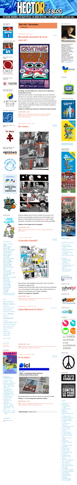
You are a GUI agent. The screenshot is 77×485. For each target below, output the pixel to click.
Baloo (63, 410)
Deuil (43, 346)
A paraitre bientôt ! (28, 240)
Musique (5, 284)
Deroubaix (36, 114)
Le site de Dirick (66, 433)
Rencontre (6, 264)
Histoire (49, 403)
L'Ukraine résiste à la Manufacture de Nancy (68, 267)
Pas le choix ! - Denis (10, 410)
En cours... (24, 126)
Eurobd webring (66, 478)
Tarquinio (21, 231)
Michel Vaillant (66, 474)
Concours (5, 271)
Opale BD (64, 446)
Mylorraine (65, 404)
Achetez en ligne (65, 194)
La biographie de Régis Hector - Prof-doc (9, 408)
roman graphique (46, 229)
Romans (5, 255)
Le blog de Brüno (67, 419)
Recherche (65, 275)
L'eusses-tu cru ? (67, 403)
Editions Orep (66, 448)
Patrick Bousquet (8, 327)
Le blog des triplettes (68, 471)
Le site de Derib (66, 432)
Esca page (29, 115)
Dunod (32, 229)
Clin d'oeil (6, 286)
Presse (5, 283)
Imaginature (65, 440)
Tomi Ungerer (66, 472)
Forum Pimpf (65, 449)
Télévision (54, 307)
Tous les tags (6, 338)
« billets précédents (23, 411)
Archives (6, 346)
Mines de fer (37, 405)
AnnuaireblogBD (66, 480)
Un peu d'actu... (66, 245)
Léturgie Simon (66, 455)
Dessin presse (45, 114)
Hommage (6, 274)
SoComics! (65, 466)
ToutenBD (64, 468)
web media (6, 335)
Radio (4, 288)
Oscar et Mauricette (8, 326)
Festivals (12, 311)
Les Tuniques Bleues (68, 469)
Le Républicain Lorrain (10, 322)
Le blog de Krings (67, 445)
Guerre (5, 314)
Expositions (6, 254)
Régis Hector (7, 331)
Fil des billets (24, 27)
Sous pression (66, 263)
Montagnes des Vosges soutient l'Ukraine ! (66, 261)
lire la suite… (68, 61)
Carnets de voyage (8, 267)
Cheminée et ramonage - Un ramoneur (8, 401)
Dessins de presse (8, 243)
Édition (5, 278)
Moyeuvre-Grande (24, 117)
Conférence (6, 270)
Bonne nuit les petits (68, 417)
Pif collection (65, 462)
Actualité (5, 246)
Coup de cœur (7, 258)
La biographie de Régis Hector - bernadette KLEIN (8, 390)
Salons (55, 35)
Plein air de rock (66, 464)
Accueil (6, 345)
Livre (4, 290)
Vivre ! (44, 219)
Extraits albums (54, 125)
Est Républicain (7, 309)
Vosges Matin (7, 333)
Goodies (5, 252)
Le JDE (5, 320)
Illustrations (43, 115)
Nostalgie (5, 265)
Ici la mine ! (24, 357)
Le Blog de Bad (66, 416)
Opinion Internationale (9, 324)
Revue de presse (54, 356)
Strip (4, 257)
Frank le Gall (65, 451)
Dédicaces (21, 115)
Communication (7, 272)
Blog (4, 275)
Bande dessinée (27, 114)
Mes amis (5, 259)
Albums (5, 248)
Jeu (4, 291)
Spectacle (6, 287)
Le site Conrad (66, 427)
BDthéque (65, 411)
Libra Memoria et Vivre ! (31, 309)
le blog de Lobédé (67, 452)
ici (23, 398)
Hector (35, 115)
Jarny (30, 405)
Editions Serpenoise (9, 307)
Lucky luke (65, 453)
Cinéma (5, 280)
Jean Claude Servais (68, 465)
